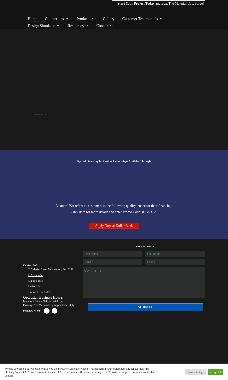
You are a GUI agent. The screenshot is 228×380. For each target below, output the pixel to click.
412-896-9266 (35, 275)
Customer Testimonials (142, 18)
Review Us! (34, 286)
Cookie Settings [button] (195, 372)
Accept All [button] (215, 372)
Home (32, 19)
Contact (104, 25)
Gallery (108, 19)
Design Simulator (44, 25)
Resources (78, 25)
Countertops (57, 18)
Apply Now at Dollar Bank (114, 226)
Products (86, 18)
